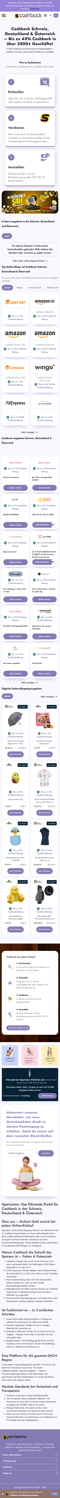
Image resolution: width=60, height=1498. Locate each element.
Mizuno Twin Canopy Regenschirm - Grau (15, 742)
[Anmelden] (56, 15)
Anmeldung (25, 1096)
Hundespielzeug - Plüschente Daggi (15, 918)
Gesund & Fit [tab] (35, 287)
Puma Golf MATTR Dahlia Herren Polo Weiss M (44, 801)
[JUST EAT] (15, 309)
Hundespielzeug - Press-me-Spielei (15, 859)
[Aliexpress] (15, 410)
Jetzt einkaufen (15, 754)
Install (54, 1493)
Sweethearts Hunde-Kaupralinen (44, 742)
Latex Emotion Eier (15, 799)
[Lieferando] (15, 374)
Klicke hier (34, 8)
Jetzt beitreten (47, 1096)
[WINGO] (45, 376)
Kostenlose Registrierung (18, 1028)
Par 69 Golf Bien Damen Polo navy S (44, 859)
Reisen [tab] (20, 287)
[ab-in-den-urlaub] (45, 410)
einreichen (46, 1154)
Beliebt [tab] (7, 287)
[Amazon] (45, 309)
